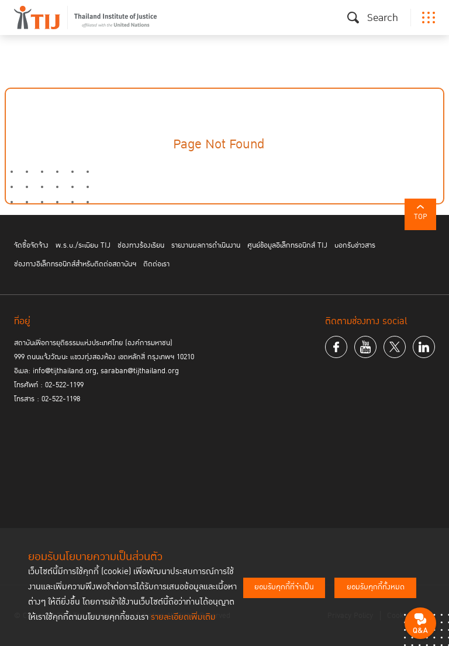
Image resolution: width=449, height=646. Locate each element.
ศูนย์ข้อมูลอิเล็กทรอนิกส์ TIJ (287, 245)
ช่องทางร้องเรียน (141, 245)
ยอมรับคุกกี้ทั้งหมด (376, 587)
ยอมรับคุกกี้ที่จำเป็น (284, 587)
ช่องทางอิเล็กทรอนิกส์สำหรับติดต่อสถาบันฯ (75, 264)
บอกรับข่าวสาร (354, 245)
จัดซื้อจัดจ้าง (31, 245)
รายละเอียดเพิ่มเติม (183, 617)
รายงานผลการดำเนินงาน (205, 245)
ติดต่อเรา (156, 264)
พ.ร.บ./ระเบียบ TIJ (83, 245)
